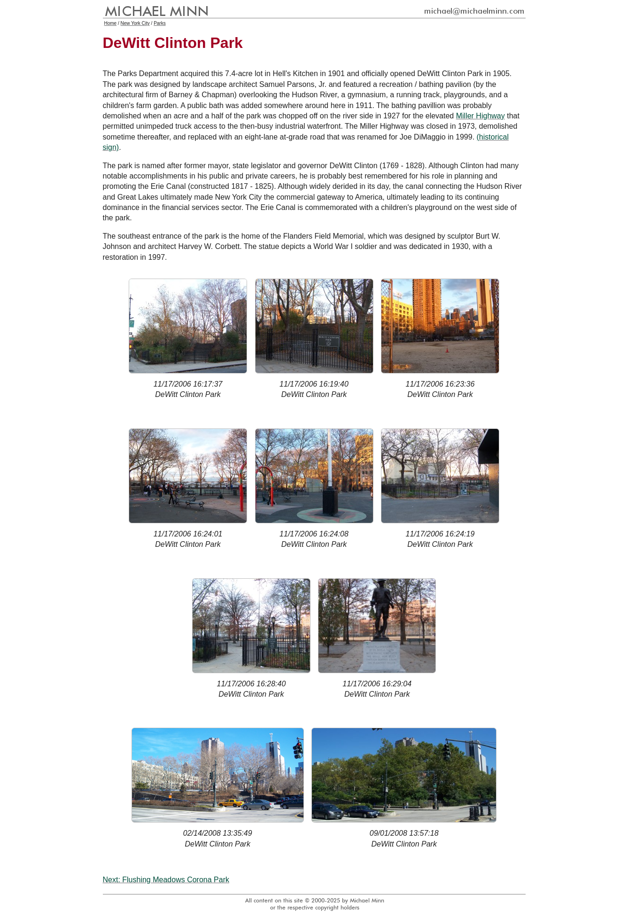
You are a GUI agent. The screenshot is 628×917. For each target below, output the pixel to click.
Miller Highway (480, 116)
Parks (160, 23)
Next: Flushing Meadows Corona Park (166, 880)
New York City (135, 23)
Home (110, 23)
